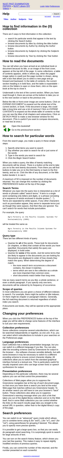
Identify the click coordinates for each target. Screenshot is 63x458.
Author (13, 19)
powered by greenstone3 (31, 456)
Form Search (56, 16)
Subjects (22, 19)
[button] (55, 6)
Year (30, 19)
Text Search (48, 16)
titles (6, 19)
